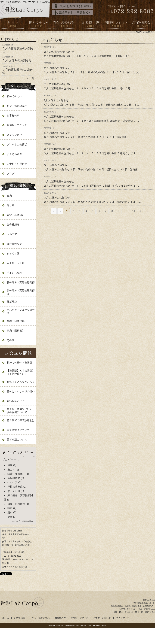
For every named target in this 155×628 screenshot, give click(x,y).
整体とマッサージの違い (21, 391)
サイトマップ (122, 618)
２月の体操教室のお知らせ (18, 50)
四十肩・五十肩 (16, 263)
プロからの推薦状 (17, 144)
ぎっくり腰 (13, 253)
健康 (9, 517)
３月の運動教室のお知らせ (59, 149)
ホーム (13, 24)
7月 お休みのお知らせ (56, 100)
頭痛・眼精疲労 (16, 330)
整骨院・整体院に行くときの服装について (21, 411)
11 (133, 211)
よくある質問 (14, 154)
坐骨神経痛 (13, 224)
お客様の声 (90, 24)
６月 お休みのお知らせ (57, 132)
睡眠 (9, 508)
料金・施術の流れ (65, 24)
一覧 (31, 78)
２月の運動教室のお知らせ (59, 181)
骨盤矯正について (17, 439)
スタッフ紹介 (14, 134)
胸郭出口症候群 (16, 321)
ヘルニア (12, 234)
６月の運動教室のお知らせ (59, 116)
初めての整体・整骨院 (19, 362)
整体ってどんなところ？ (21, 381)
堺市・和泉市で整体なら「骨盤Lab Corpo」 (77, 625)
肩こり (10, 205)
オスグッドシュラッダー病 (21, 311)
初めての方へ (39, 24)
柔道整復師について (18, 430)
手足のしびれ (14, 272)
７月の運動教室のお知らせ (18, 71)
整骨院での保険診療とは (21, 420)
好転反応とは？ (16, 401)
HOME (137, 32)
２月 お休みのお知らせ (17, 60)
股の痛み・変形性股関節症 (21, 292)
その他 (10, 340)
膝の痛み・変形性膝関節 (21, 282)
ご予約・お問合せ (142, 24)
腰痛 (9, 195)
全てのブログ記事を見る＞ (23, 521)
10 (125, 211)
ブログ (10, 173)
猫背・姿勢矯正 (16, 215)
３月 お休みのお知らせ (57, 165)
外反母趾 (12, 301)
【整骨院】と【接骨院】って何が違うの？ (21, 372)
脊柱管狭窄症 (14, 244)
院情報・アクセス (116, 24)
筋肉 (9, 512)
